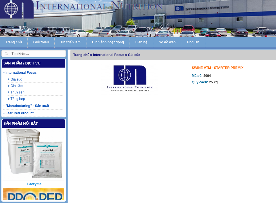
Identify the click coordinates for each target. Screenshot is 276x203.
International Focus (21, 73)
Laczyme (34, 180)
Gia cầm (16, 86)
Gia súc (16, 79)
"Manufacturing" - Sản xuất (27, 106)
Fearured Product (19, 113)
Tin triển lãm (70, 42)
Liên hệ (141, 42)
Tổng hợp (17, 99)
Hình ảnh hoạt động (108, 42)
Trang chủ (14, 42)
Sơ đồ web (167, 42)
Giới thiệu (41, 42)
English (193, 42)
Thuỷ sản (17, 92)
